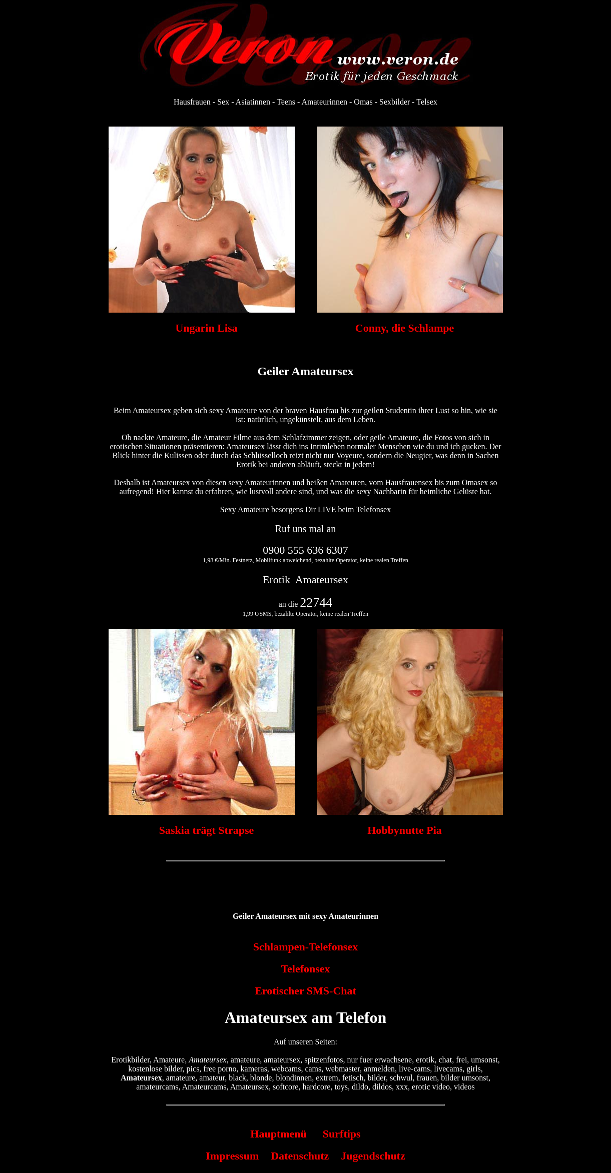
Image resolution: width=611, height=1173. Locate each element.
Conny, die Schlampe (404, 328)
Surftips (342, 1133)
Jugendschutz (373, 1155)
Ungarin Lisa (206, 328)
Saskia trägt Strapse (206, 830)
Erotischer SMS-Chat (305, 990)
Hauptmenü (278, 1133)
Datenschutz (300, 1155)
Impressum (232, 1155)
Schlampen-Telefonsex (305, 946)
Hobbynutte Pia (404, 830)
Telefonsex (305, 968)
